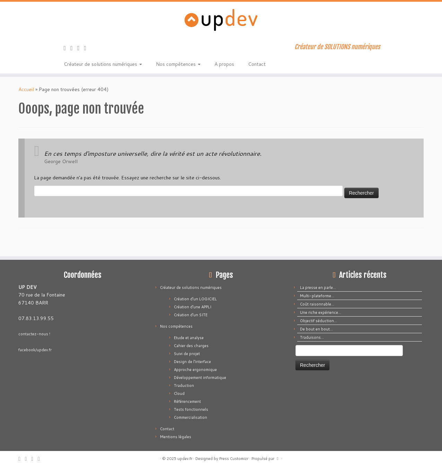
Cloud (179, 393)
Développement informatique (200, 377)
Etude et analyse (189, 337)
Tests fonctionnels (191, 409)
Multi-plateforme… (317, 296)
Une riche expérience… (320, 312)
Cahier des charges (191, 345)
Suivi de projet (187, 353)
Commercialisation (190, 417)
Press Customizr (233, 458)
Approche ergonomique (195, 369)
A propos (224, 64)
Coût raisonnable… (317, 304)
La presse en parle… (318, 287)
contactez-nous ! (34, 334)
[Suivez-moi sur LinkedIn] (87, 47)
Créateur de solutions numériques (103, 64)
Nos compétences (178, 64)
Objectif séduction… (318, 321)
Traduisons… (312, 337)
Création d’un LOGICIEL (195, 299)
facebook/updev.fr (35, 350)
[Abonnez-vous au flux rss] (67, 47)
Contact (257, 64)
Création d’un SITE (190, 315)
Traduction (184, 385)
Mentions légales (175, 437)
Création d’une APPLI (192, 307)
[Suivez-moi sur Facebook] (80, 47)
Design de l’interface (192, 361)
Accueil (26, 89)
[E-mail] (73, 47)
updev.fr (184, 458)
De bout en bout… (316, 329)
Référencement (187, 401)
